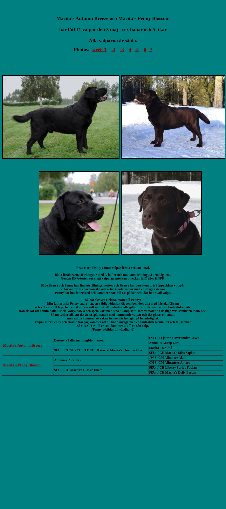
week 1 (99, 49)
